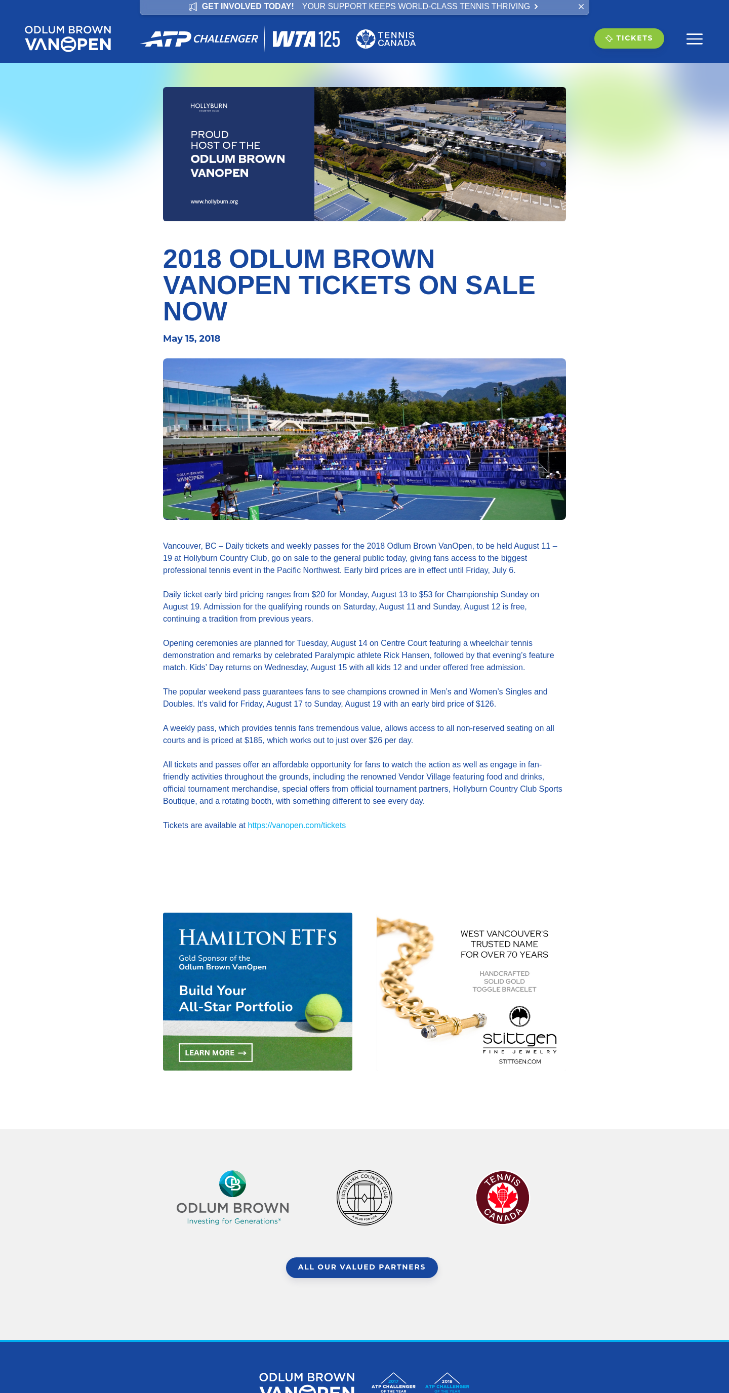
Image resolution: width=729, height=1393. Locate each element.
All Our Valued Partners (362, 1268)
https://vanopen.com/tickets (297, 825)
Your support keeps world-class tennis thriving (421, 6)
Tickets (629, 38)
